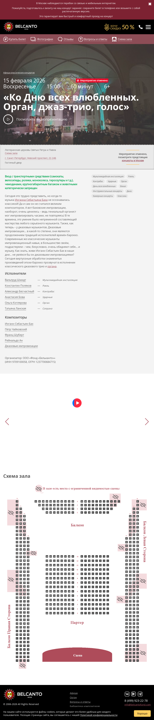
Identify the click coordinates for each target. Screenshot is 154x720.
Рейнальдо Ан (14, 340)
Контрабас (98, 181)
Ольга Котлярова (16, 302)
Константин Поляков (18, 285)
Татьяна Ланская (15, 308)
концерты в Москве (133, 160)
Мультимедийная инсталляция (108, 176)
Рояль (131, 176)
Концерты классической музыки (20, 26)
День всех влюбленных (104, 186)
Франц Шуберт (14, 335)
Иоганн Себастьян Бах (19, 324)
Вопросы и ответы (80, 701)
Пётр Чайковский (16, 329)
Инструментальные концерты (107, 191)
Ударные (112, 181)
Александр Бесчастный (19, 291)
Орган (124, 181)
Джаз (129, 191)
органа (51, 266)
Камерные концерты (103, 196)
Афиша (74, 693)
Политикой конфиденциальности (98, 715)
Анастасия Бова (15, 297)
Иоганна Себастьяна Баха (31, 200)
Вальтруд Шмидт (15, 280)
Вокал (123, 186)
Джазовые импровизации (21, 346)
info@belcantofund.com (137, 704)
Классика (122, 196)
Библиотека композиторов (85, 706)
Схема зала (11, 153)
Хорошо (142, 713)
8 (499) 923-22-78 (136, 701)
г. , (30, 158)
